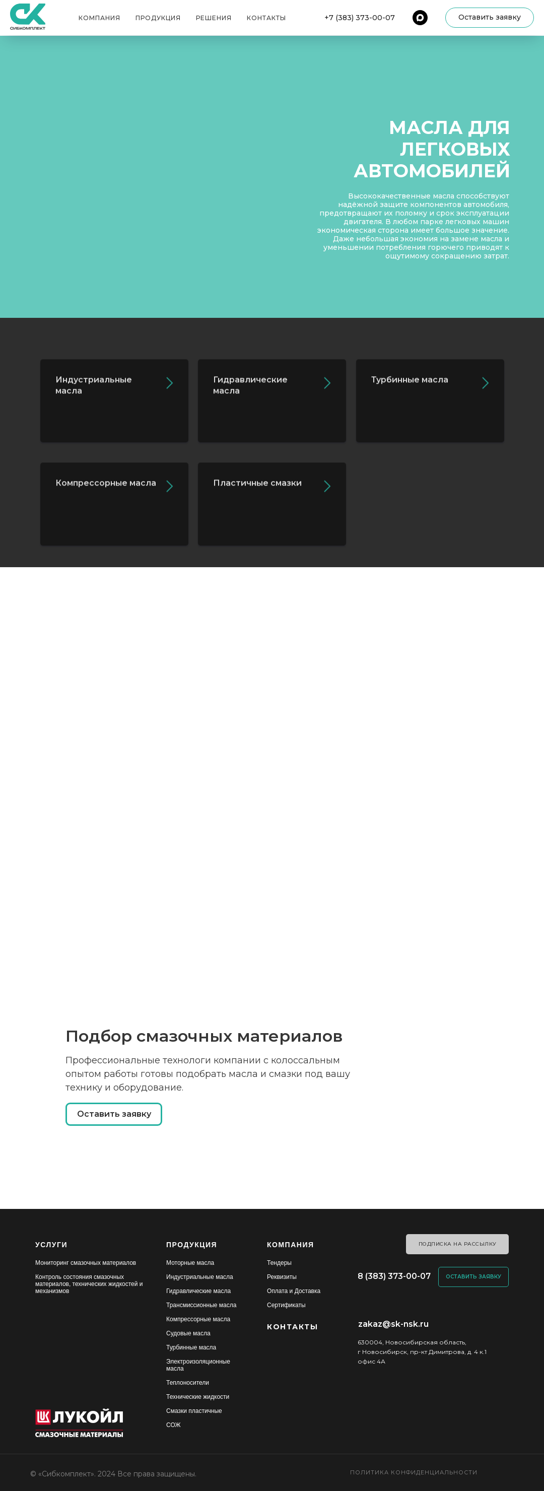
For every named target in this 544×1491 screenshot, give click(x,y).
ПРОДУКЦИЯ (191, 1245)
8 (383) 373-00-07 (394, 1276)
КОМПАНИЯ (290, 1245)
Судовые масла (188, 1333)
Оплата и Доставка (293, 1291)
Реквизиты (282, 1276)
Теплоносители (187, 1382)
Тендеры (279, 1262)
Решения (214, 18)
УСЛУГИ (51, 1245)
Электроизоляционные (198, 1361)
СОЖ (173, 1425)
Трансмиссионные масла (201, 1305)
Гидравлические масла (198, 1291)
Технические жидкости (197, 1396)
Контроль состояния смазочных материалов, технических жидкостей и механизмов (89, 1284)
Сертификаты (286, 1305)
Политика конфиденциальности (414, 1472)
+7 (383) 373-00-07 (359, 17)
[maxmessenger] (420, 17)
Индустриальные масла (199, 1276)
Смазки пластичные (194, 1410)
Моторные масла (190, 1262)
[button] (489, 18)
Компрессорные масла (198, 1319)
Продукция (158, 18)
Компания (99, 18)
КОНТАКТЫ (292, 1326)
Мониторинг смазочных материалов (85, 1262)
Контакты (266, 18)
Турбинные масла (191, 1347)
